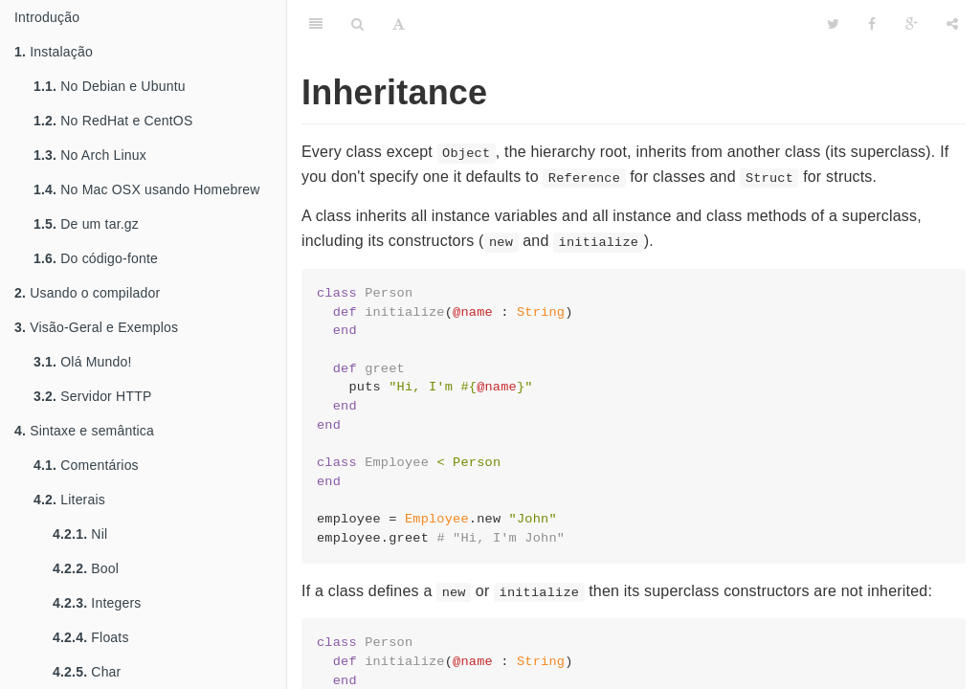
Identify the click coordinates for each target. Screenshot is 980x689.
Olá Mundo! (82, 361)
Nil (80, 534)
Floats (91, 637)
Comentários (86, 465)
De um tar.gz (86, 224)
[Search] (357, 24)
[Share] (952, 24)
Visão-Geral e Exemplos (96, 327)
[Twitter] (833, 24)
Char (87, 671)
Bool (86, 568)
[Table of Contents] (316, 24)
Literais (69, 499)
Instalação (53, 51)
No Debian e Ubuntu (109, 86)
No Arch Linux (89, 155)
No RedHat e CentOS (112, 120)
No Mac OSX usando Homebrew (146, 189)
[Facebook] (872, 24)
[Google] (911, 24)
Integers (97, 603)
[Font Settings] (398, 24)
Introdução (46, 17)
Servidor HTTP (92, 396)
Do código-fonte (95, 258)
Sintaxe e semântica (84, 430)
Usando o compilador (87, 292)
